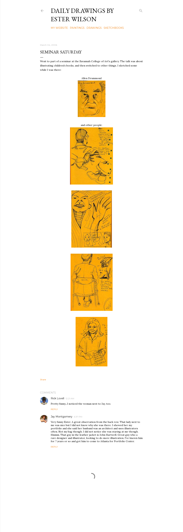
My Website (59, 27)
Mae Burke (101, 521)
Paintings (77, 27)
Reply (54, 409)
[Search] (141, 9)
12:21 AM (70, 398)
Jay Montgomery (61, 416)
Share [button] (43, 379)
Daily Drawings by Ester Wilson (82, 14)
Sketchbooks (114, 27)
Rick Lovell (57, 398)
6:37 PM (78, 416)
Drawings (94, 27)
